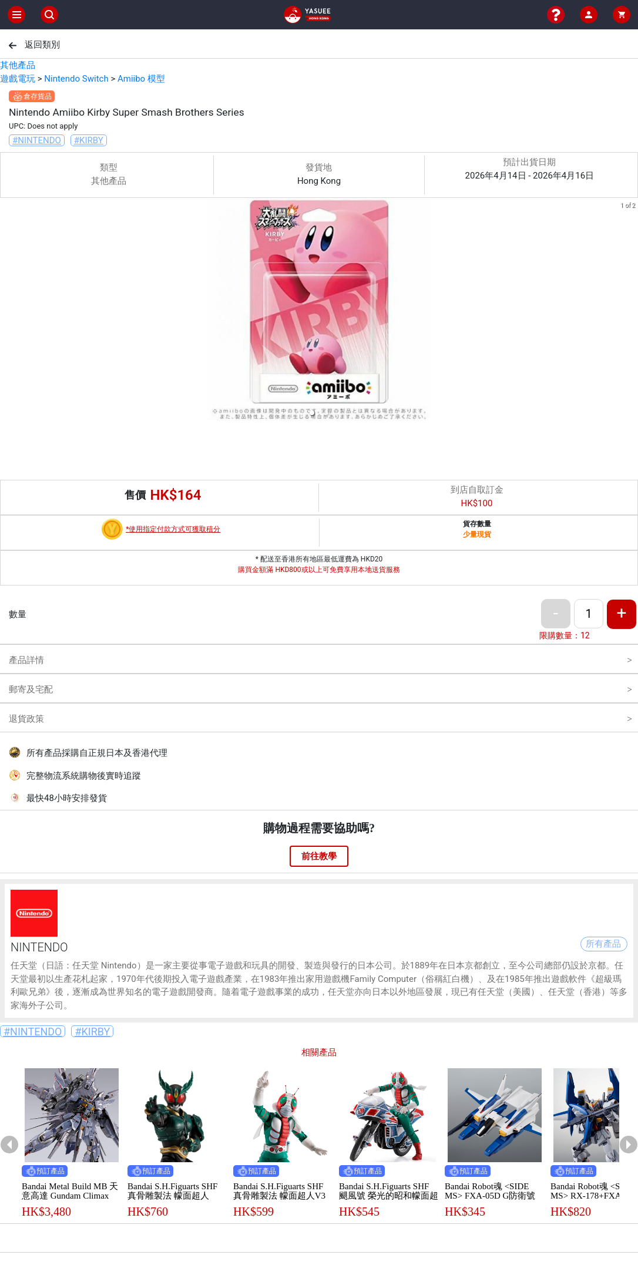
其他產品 (17, 65)
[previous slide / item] (8, 311)
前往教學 (319, 856)
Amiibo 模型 (141, 78)
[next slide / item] (630, 311)
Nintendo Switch (76, 78)
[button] (312, 412)
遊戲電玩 (17, 78)
